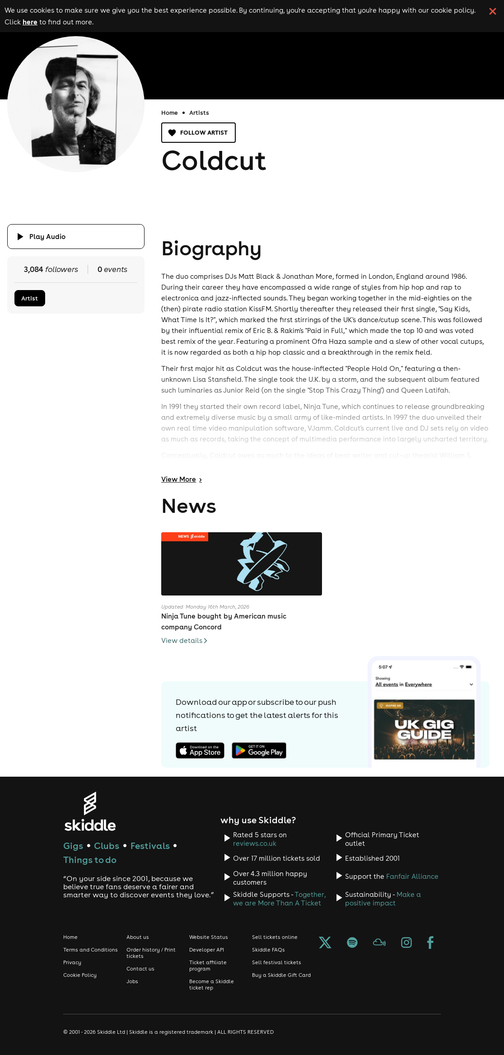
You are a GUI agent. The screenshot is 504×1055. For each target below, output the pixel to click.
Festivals (150, 845)
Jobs (132, 981)
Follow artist (198, 132)
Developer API (206, 950)
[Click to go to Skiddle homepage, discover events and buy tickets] (89, 811)
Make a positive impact (383, 898)
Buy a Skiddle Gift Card (281, 975)
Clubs (106, 845)
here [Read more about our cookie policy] (30, 21)
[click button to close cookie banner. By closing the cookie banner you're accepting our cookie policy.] (492, 11)
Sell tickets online (275, 937)
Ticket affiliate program (208, 965)
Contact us (140, 969)
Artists (199, 112)
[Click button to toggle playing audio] (76, 236)
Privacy (72, 962)
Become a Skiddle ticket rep (211, 984)
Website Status (208, 937)
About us (137, 937)
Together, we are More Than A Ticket (279, 898)
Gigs (73, 845)
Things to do (90, 859)
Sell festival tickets (276, 962)
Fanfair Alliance (412, 876)
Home (169, 112)
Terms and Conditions (90, 950)
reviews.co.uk (254, 843)
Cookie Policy (80, 975)
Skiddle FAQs (268, 950)
